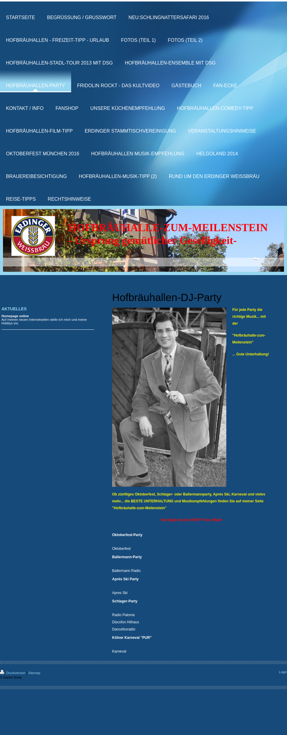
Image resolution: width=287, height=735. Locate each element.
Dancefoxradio (123, 629)
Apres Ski (119, 593)
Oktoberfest (121, 549)
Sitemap (34, 673)
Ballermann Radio (126, 571)
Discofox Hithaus (125, 622)
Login (283, 672)
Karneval (119, 651)
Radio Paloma (123, 615)
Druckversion (13, 673)
